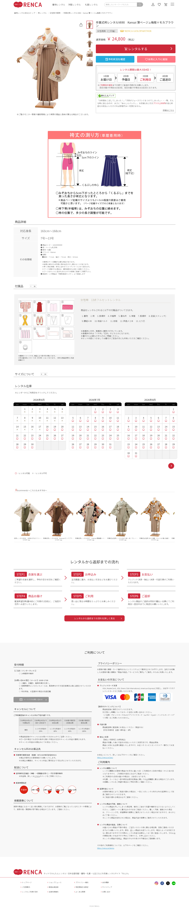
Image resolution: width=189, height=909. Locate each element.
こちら (37, 776)
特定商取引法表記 (80, 887)
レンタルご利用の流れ (29, 892)
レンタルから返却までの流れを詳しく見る (94, 618)
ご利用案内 (25, 887)
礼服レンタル (91, 4)
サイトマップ (106, 887)
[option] (30, 518)
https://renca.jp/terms (105, 848)
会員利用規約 (52, 892)
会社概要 (104, 882)
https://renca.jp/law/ (105, 757)
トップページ (26, 882)
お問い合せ (105, 892)
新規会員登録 (52, 887)
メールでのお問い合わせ (31, 699)
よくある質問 (79, 892)
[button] (89, 25)
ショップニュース (54, 882)
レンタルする (135, 48)
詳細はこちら (168, 110)
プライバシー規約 (80, 882)
